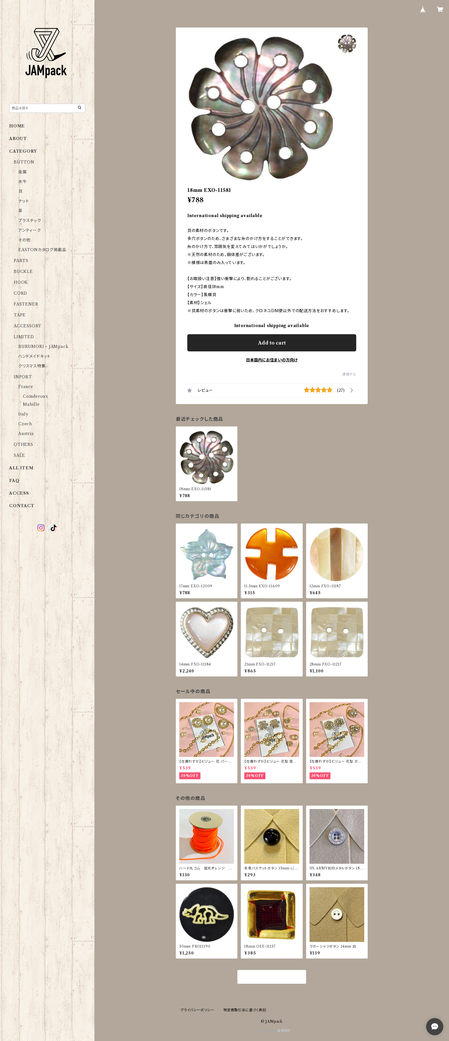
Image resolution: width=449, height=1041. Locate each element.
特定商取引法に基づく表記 (244, 1010)
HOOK (21, 282)
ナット (23, 201)
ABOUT (18, 138)
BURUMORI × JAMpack (43, 346)
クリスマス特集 (32, 366)
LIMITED (24, 336)
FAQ (14, 480)
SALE (19, 455)
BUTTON (24, 162)
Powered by (272, 1030)
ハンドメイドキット (34, 356)
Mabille (31, 404)
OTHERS (23, 444)
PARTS (21, 260)
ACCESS (19, 493)
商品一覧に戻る (271, 977)
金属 (22, 171)
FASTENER (26, 304)
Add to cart (272, 343)
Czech (25, 423)
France (25, 386)
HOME (17, 126)
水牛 (22, 181)
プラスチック (29, 220)
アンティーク (29, 230)
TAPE (20, 315)
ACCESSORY (27, 325)
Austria (26, 433)
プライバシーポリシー (197, 1010)
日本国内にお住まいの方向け (272, 360)
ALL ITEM (21, 468)
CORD (20, 293)
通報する (349, 374)
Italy (23, 414)
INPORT (23, 376)
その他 (24, 240)
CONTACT (21, 505)
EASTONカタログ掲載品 (42, 249)
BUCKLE (23, 271)
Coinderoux (35, 396)
